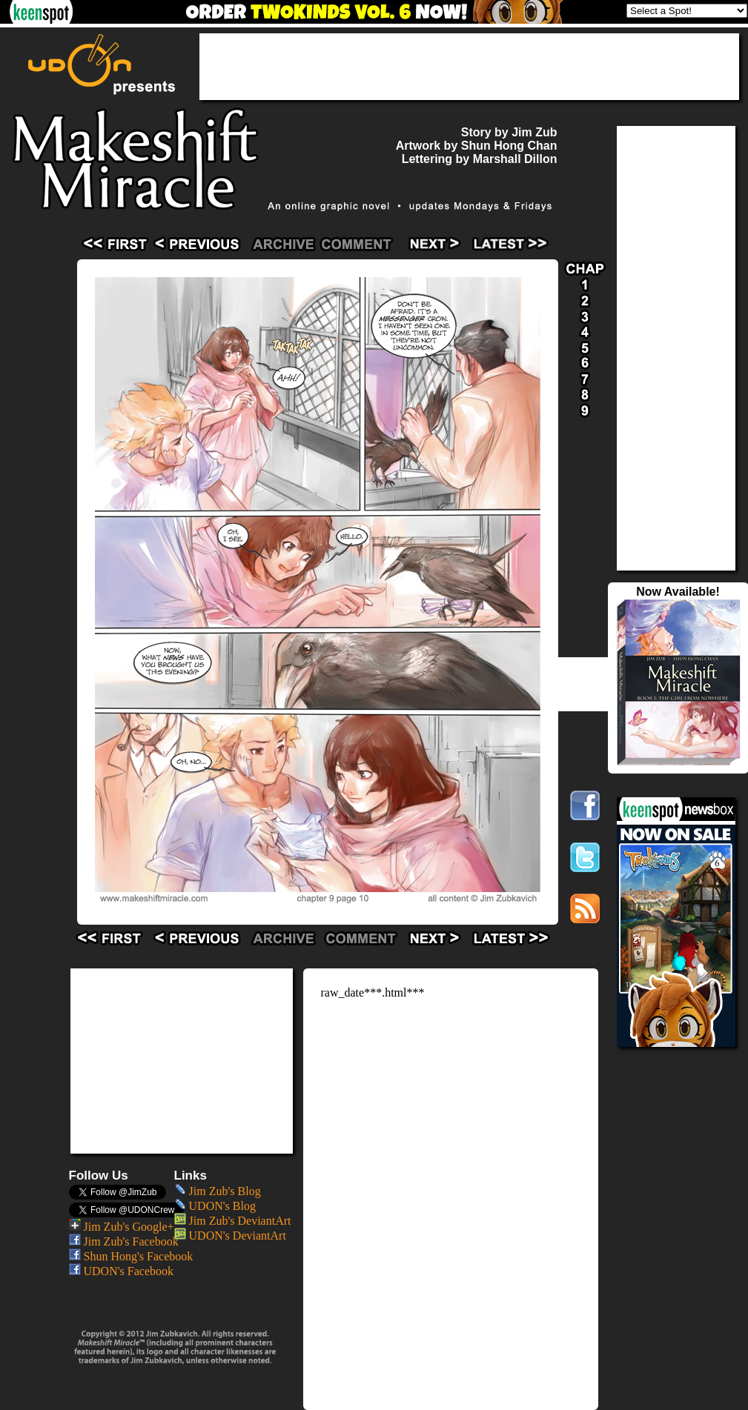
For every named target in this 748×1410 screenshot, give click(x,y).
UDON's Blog (215, 1206)
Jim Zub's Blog (217, 1191)
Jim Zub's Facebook (124, 1241)
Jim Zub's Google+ (121, 1226)
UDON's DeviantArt (230, 1235)
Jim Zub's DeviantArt (232, 1220)
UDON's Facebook (121, 1271)
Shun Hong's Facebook (131, 1256)
